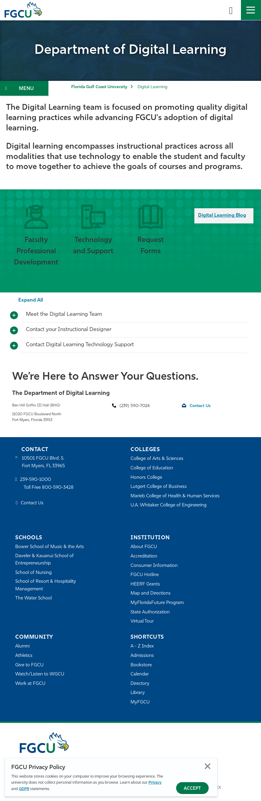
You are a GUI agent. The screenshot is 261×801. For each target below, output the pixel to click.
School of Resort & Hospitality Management (45, 585)
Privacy (155, 783)
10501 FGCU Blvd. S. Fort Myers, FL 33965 (43, 462)
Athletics (24, 656)
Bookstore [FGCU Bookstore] (141, 665)
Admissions (142, 656)
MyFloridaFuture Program (157, 603)
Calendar (139, 674)
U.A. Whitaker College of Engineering (168, 505)
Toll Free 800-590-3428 (49, 487)
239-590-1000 (35, 480)
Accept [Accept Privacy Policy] (192, 788)
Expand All (30, 300)
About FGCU (143, 547)
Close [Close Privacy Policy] (207, 766)
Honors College (146, 477)
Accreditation (143, 556)
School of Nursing (33, 573)
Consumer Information (154, 566)
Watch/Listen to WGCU (39, 674)
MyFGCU (140, 702)
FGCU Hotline (144, 575)
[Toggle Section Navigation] (24, 88)
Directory (139, 684)
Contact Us (200, 406)
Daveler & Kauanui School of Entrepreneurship (44, 560)
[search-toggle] (231, 10)
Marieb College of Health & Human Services (175, 496)
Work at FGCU (30, 684)
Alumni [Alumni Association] (22, 646)
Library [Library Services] (137, 693)
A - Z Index (142, 646)
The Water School (33, 598)
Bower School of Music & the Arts (49, 547)
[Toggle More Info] (14, 315)
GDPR (24, 789)
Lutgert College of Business (158, 487)
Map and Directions (150, 593)
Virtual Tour (142, 621)
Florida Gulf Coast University (99, 87)
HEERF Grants (145, 584)
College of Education (151, 468)
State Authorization (150, 612)
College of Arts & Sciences (156, 459)
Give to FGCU (29, 665)
